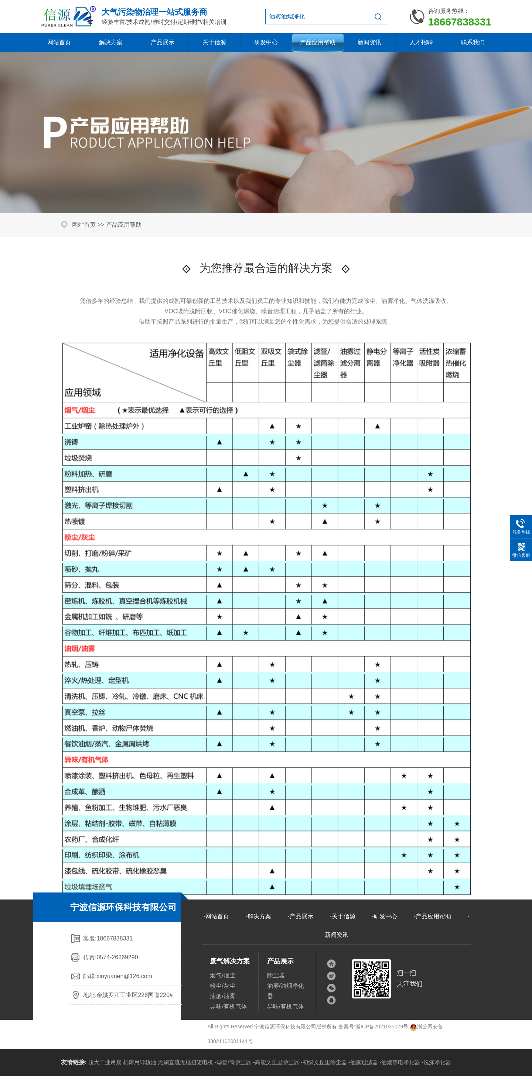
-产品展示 (300, 916)
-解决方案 (258, 916)
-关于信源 (342, 916)
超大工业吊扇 (105, 1062)
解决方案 (111, 42)
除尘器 (276, 975)
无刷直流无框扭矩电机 (185, 1062)
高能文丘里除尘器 (277, 1062)
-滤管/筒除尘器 (233, 1062)
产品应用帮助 (317, 42)
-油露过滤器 (363, 1062)
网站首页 (59, 42)
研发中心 (266, 42)
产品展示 (162, 42)
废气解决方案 (230, 961)
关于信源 (214, 42)
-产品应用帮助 (432, 916)
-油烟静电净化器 (399, 1062)
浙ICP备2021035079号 (381, 1026)
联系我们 (473, 42)
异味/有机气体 (228, 1006)
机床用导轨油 (139, 1062)
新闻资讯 (369, 42)
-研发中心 (384, 916)
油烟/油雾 (222, 996)
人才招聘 (421, 42)
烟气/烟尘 (222, 975)
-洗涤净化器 (436, 1062)
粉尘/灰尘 (222, 986)
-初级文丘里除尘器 (324, 1062)
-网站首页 (216, 916)
